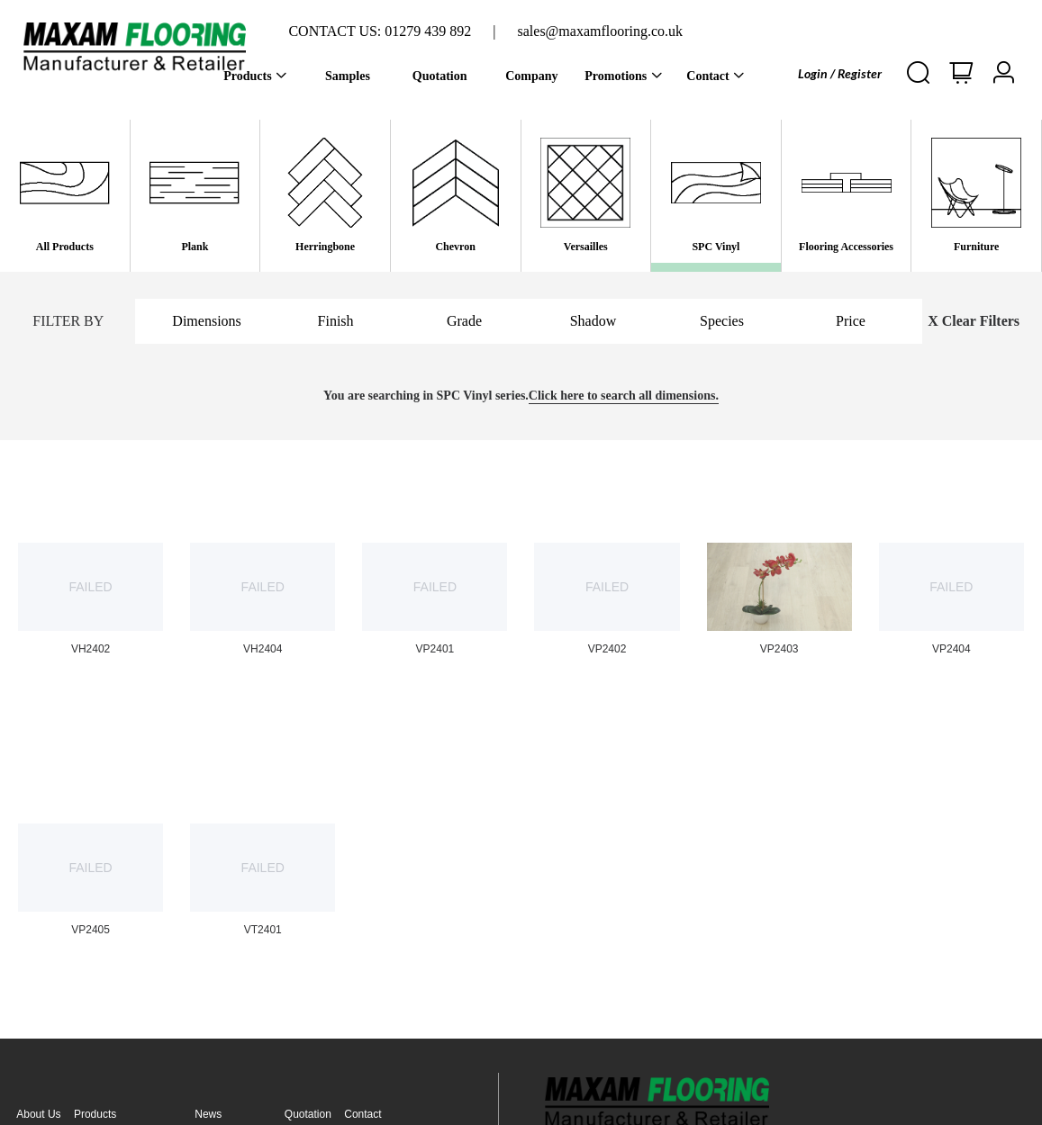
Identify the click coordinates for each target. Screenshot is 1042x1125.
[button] (1003, 73)
